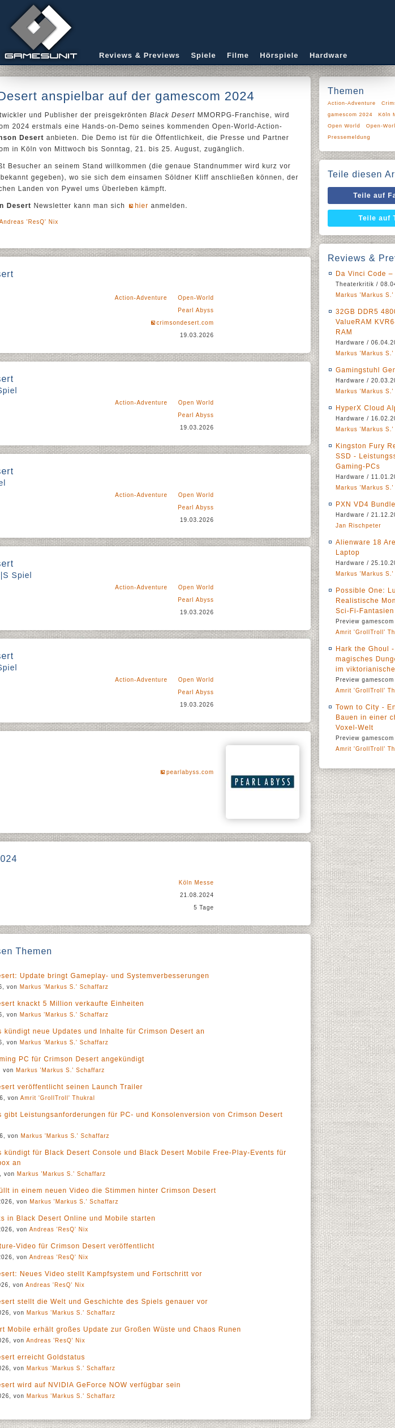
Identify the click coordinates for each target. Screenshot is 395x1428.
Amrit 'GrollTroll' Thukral (57, 1098)
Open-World (196, 298)
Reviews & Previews (139, 55)
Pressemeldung (349, 137)
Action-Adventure (141, 298)
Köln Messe (196, 882)
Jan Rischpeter (358, 525)
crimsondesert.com (185, 323)
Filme (238, 55)
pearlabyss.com (190, 772)
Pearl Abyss (196, 310)
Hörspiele (279, 55)
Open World (196, 403)
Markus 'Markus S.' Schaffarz (64, 987)
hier (141, 206)
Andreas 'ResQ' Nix (59, 1229)
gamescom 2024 (350, 114)
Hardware (328, 55)
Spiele (203, 55)
